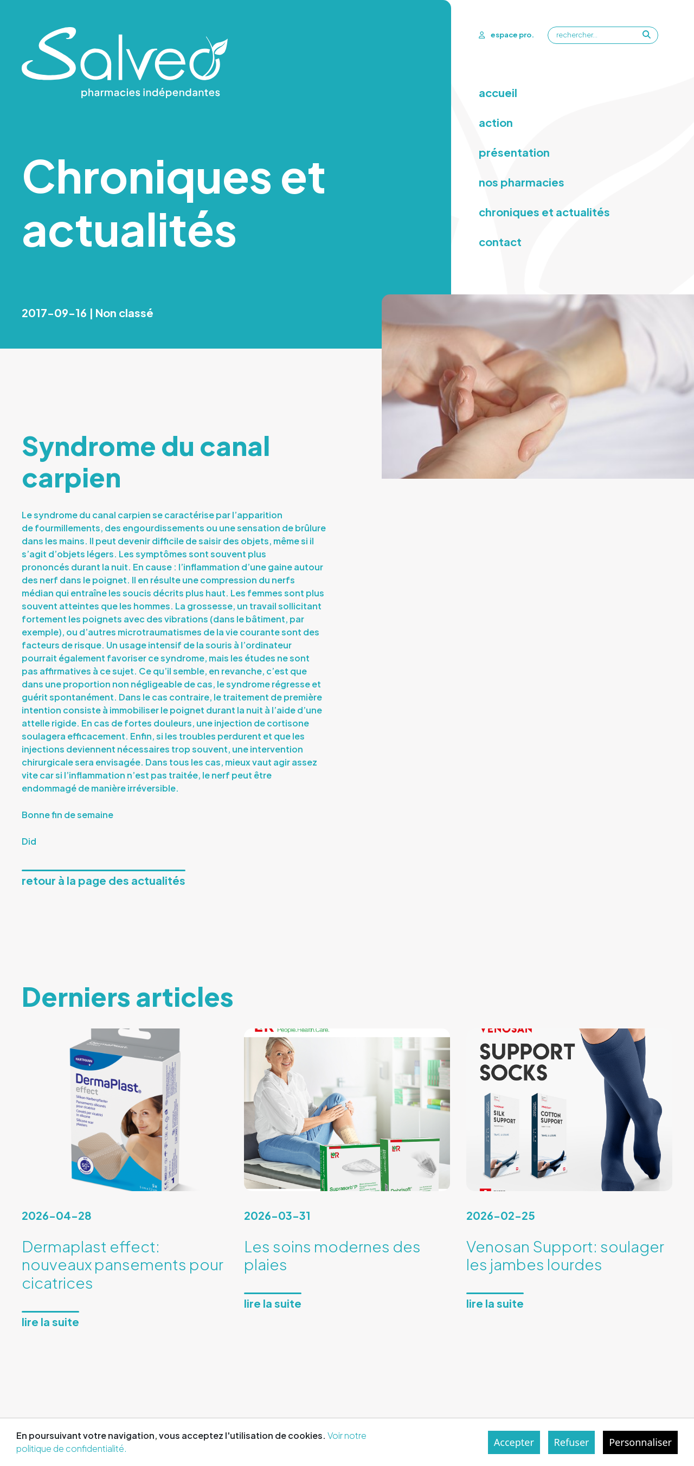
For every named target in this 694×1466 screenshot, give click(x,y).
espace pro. (506, 34)
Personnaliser (640, 1442)
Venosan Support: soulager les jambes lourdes (565, 1255)
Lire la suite (50, 1321)
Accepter (514, 1442)
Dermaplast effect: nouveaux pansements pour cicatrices (122, 1264)
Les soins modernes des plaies (332, 1255)
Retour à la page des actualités (103, 880)
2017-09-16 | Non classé (87, 312)
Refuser (571, 1442)
